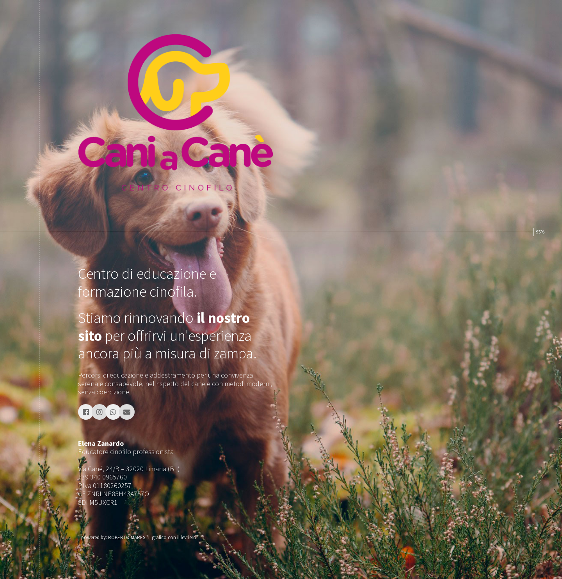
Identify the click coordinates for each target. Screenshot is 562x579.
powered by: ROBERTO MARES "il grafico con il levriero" (139, 537)
